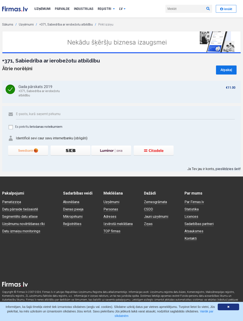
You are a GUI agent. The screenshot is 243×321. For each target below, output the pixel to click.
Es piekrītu (35, 127)
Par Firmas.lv (194, 202)
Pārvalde (62, 9)
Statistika (191, 209)
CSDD (148, 209)
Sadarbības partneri (199, 224)
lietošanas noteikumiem (46, 126)
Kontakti (190, 238)
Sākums (7, 24)
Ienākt (226, 9)
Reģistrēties (72, 224)
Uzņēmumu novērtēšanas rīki (23, 224)
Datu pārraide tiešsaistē (20, 209)
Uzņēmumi (42, 9)
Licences (191, 217)
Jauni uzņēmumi (156, 217)
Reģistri (106, 9)
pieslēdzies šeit (228, 169)
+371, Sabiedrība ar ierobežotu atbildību (66, 24)
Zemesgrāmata (155, 202)
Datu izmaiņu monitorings (21, 231)
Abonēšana (71, 202)
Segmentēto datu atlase (20, 217)
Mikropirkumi (72, 217)
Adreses (110, 217)
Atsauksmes (193, 231)
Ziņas (148, 224)
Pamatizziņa (11, 202)
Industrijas (83, 9)
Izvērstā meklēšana (118, 224)
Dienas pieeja (73, 209)
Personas (111, 209)
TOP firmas (112, 231)
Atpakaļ (226, 70)
